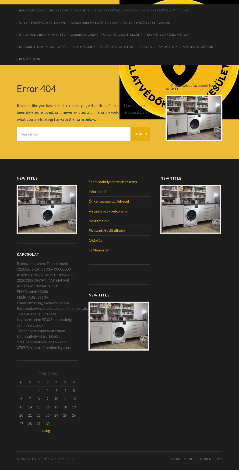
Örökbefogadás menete (69, 10)
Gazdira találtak (84, 34)
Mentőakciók (84, 47)
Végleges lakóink (198, 47)
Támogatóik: (168, 47)
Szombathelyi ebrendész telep (113, 181)
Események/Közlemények (168, 34)
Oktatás (95, 240)
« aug (46, 430)
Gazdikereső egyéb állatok (147, 22)
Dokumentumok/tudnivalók (43, 47)
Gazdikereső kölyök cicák (116, 10)
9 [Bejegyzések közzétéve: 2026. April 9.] (48, 399)
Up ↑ (219, 459)
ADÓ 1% (146, 47)
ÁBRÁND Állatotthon (118, 47)
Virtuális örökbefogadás (108, 211)
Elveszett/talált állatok (107, 230)
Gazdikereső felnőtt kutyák (95, 22)
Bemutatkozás (31, 10)
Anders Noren (198, 459)
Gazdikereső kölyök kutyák (42, 22)
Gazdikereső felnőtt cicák (166, 10)
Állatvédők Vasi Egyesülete (53, 459)
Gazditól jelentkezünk (123, 34)
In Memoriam (99, 250)
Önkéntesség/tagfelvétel (109, 201)
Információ (97, 191)
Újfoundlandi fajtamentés (42, 34)
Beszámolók (29, 59)
